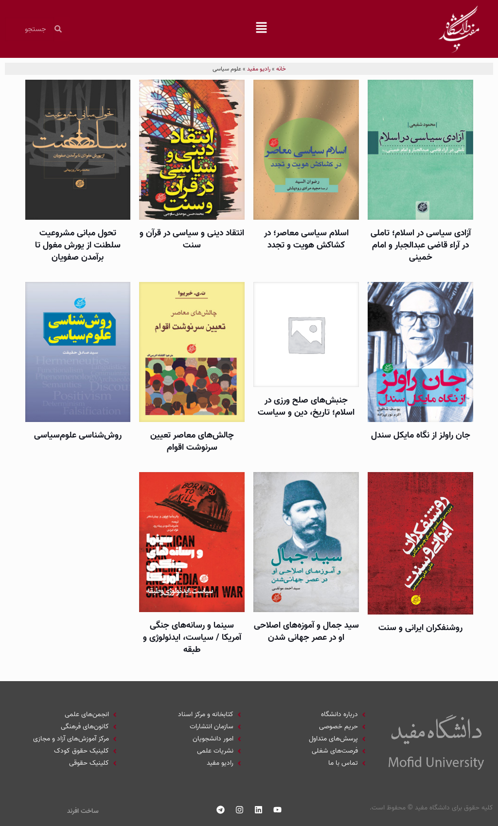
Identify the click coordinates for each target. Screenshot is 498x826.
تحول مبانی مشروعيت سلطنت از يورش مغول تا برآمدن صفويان (78, 245)
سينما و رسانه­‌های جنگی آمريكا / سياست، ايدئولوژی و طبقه (192, 637)
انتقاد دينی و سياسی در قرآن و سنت (192, 239)
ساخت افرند (83, 811)
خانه (281, 68)
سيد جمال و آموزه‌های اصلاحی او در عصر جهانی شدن (306, 631)
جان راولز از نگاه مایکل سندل (420, 435)
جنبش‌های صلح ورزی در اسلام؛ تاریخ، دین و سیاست (306, 406)
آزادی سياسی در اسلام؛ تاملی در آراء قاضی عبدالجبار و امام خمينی (421, 245)
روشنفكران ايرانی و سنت (420, 628)
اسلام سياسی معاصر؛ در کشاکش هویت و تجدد (306, 239)
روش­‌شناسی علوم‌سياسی (78, 435)
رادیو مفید (258, 68)
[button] (262, 29)
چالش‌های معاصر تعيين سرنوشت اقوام (192, 441)
